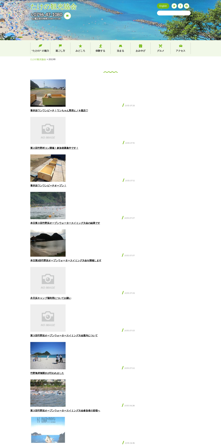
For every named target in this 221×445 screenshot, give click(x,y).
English (163, 6)
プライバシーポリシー (105, 414)
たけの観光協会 (53, 6)
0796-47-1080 (48, 14)
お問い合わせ (47, 408)
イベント (99, 403)
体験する (100, 50)
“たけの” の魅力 (40, 50)
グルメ (160, 50)
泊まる (120, 50)
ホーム (73, 392)
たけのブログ (101, 408)
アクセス (180, 50)
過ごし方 (60, 50)
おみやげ (140, 50)
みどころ (80, 50)
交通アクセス (101, 398)
